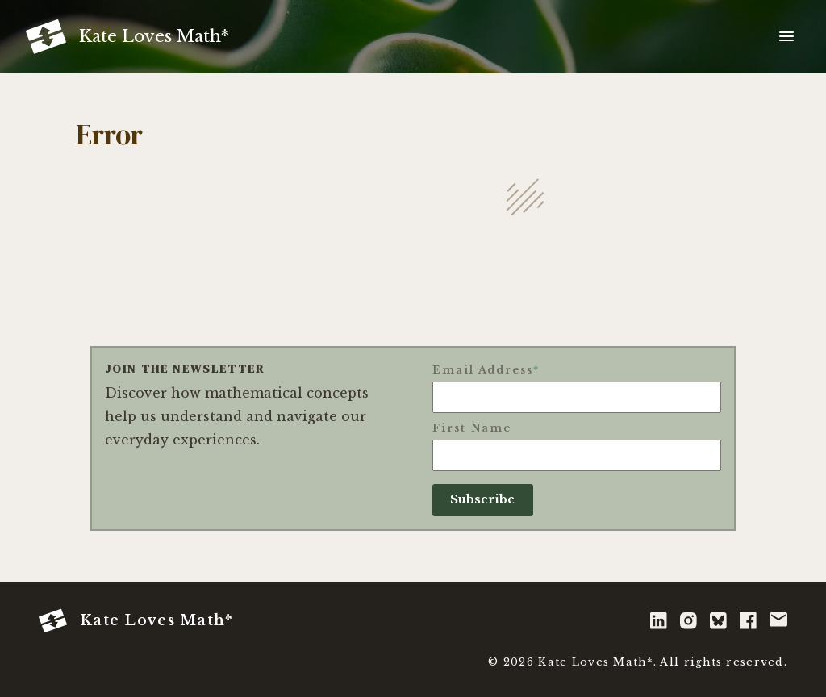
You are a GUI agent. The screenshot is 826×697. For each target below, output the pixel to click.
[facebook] (748, 620)
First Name (471, 428)
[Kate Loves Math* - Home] (127, 36)
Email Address (486, 370)
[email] (778, 620)
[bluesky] (718, 620)
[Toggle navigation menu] (786, 37)
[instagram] (688, 620)
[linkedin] (658, 620)
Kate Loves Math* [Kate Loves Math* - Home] (136, 621)
